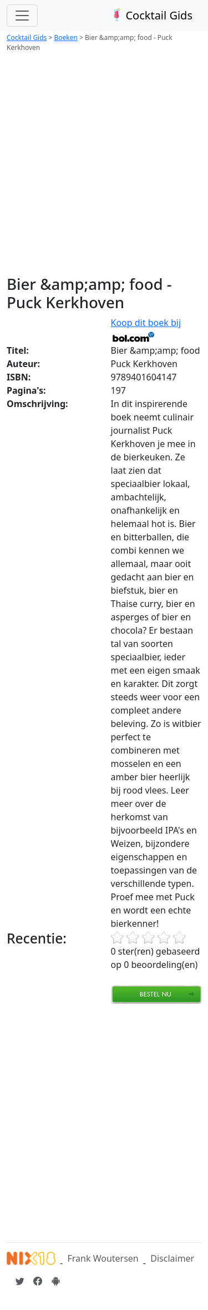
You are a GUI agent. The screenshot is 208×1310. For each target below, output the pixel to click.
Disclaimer (172, 1258)
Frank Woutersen (102, 1258)
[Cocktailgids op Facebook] (37, 1281)
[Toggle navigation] (22, 15)
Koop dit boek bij (146, 329)
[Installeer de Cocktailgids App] (55, 1281)
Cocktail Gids (150, 15)
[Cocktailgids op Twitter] (20, 1281)
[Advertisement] (104, 165)
